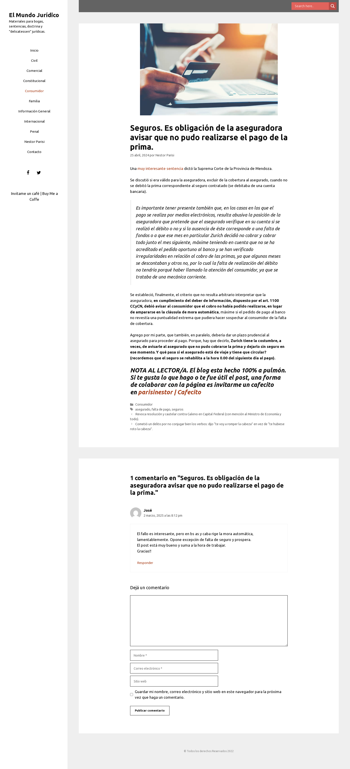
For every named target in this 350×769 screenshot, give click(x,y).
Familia (34, 101)
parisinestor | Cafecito (169, 392)
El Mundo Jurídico (34, 15)
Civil (34, 60)
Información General (34, 111)
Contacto (34, 152)
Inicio (34, 50)
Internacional (34, 121)
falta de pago (161, 409)
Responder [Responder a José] (145, 563)
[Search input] (311, 6)
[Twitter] (38, 173)
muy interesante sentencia (161, 168)
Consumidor (34, 91)
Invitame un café (25, 193)
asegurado (142, 409)
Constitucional (34, 81)
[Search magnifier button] (332, 6)
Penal (34, 131)
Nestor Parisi (34, 142)
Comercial (34, 71)
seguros (177, 409)
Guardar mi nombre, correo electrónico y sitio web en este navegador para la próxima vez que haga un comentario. (208, 694)
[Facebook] (28, 173)
